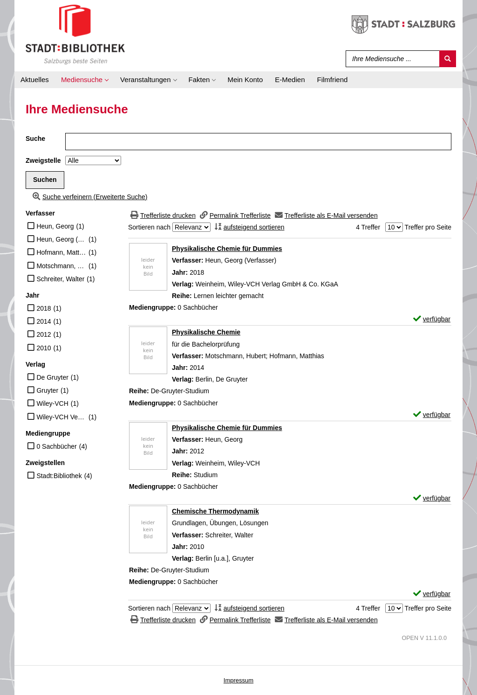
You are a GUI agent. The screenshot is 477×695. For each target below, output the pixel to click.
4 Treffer (368, 227)
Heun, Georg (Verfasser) (61, 239)
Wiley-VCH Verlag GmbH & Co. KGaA (61, 417)
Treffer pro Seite (428, 227)
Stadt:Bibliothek (59, 476)
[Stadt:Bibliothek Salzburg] (75, 34)
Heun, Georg (55, 226)
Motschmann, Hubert (61, 266)
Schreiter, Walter (60, 279)
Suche (35, 138)
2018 (43, 308)
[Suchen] (447, 58)
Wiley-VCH (52, 403)
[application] (84, 79)
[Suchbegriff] (390, 59)
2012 (43, 334)
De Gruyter (52, 377)
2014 (43, 321)
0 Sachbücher (56, 446)
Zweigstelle (43, 160)
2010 (43, 348)
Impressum (238, 680)
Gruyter (47, 390)
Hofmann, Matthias (61, 252)
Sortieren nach (149, 227)
